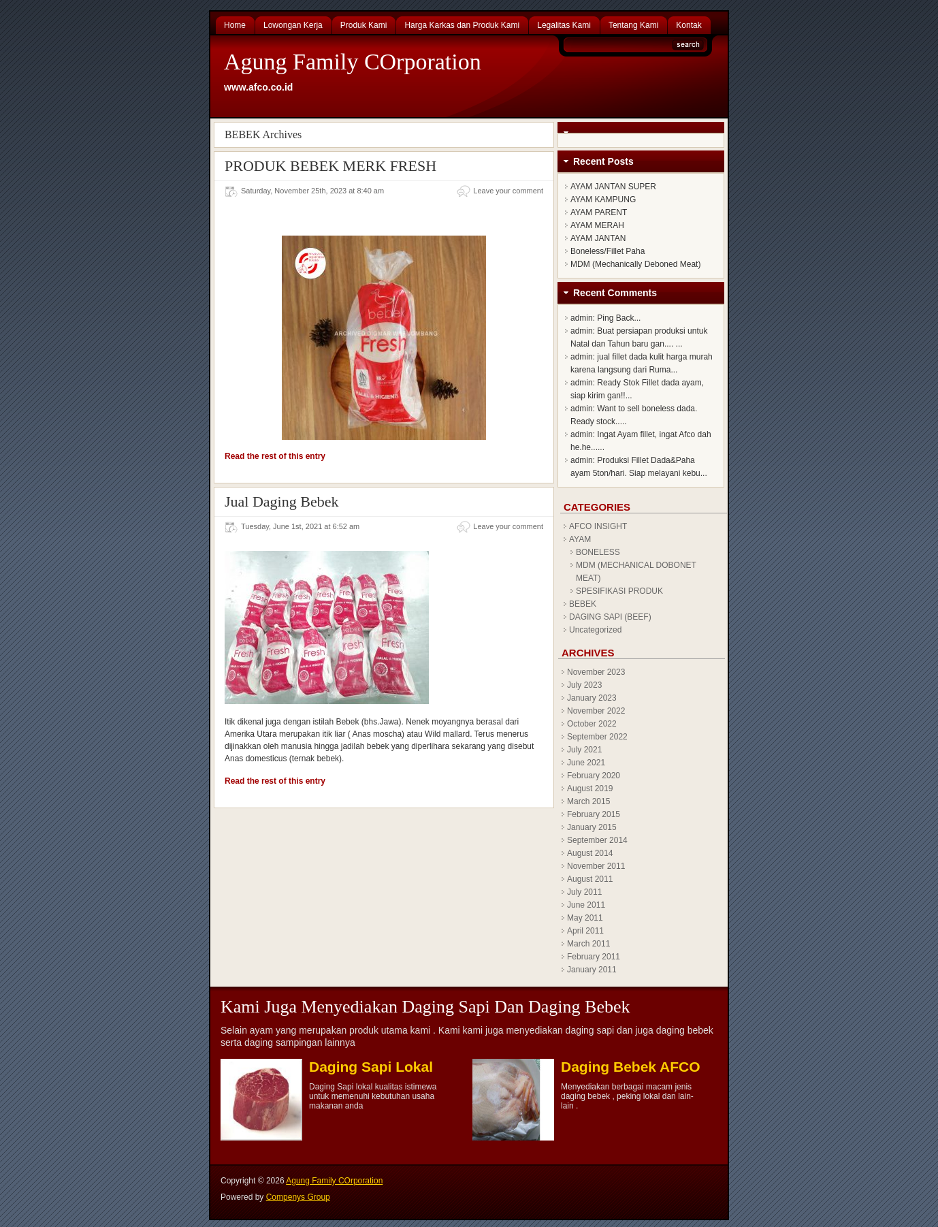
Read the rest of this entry (275, 456)
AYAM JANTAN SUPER (613, 186)
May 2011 (585, 918)
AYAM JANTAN (598, 238)
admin (581, 318)
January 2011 (592, 969)
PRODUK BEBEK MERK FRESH (330, 165)
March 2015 (588, 801)
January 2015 (592, 827)
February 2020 (593, 775)
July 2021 (584, 749)
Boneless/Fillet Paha (607, 251)
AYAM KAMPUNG (603, 199)
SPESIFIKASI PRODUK (619, 591)
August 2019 (590, 788)
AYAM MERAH (597, 225)
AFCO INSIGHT (598, 526)
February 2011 (593, 956)
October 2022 (592, 724)
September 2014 (597, 840)
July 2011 (584, 892)
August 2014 (590, 853)
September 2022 (597, 737)
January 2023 (592, 698)
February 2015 (593, 814)
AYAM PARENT (598, 212)
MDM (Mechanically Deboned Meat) (635, 264)
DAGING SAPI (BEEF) (610, 617)
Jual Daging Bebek (281, 501)
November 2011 (596, 866)
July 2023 (584, 685)
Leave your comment (508, 191)
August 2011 (590, 879)
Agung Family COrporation (352, 61)
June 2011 (586, 905)
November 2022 (596, 711)
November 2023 (596, 672)
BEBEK (582, 604)
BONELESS (598, 552)
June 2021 (586, 762)
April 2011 (585, 931)
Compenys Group (298, 1197)
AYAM (580, 539)
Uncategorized (595, 630)
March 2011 (588, 944)
